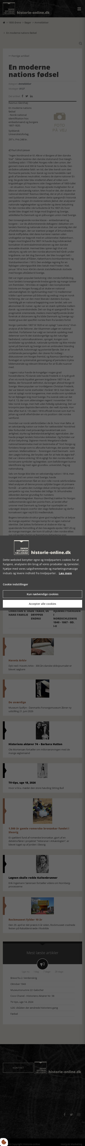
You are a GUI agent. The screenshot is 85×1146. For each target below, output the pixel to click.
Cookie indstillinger (15, 584)
